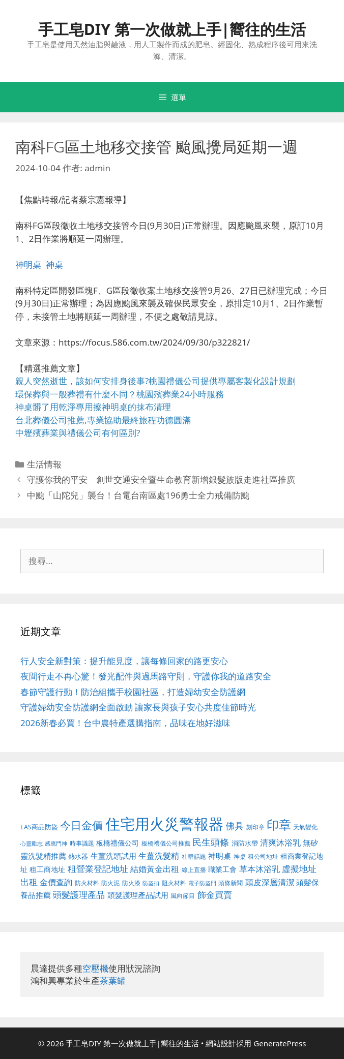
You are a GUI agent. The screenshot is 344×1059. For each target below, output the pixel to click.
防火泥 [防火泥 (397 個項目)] (110, 883)
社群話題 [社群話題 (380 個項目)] (194, 856)
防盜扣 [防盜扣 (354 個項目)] (150, 883)
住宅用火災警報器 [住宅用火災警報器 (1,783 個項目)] (164, 824)
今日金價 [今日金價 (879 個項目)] (81, 825)
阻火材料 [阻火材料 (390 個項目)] (174, 883)
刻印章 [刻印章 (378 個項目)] (255, 827)
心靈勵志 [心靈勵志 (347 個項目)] (31, 843)
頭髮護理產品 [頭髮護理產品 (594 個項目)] (79, 894)
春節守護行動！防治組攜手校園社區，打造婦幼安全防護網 (132, 692)
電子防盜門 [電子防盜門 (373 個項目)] (202, 883)
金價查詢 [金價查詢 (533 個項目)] (56, 882)
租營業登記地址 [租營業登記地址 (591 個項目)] (98, 869)
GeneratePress (279, 1043)
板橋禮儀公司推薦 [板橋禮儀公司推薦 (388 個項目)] (165, 843)
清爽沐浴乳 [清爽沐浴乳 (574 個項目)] (280, 842)
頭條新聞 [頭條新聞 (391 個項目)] (230, 883)
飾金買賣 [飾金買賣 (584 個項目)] (214, 894)
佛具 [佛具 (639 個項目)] (234, 826)
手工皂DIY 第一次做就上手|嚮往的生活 (172, 29)
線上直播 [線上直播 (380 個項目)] (194, 869)
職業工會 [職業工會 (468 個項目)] (222, 869)
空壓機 (95, 968)
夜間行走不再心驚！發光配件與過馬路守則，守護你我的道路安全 (145, 676)
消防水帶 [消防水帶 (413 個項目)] (245, 843)
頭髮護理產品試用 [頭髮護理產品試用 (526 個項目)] (137, 895)
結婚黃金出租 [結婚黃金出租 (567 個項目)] (154, 869)
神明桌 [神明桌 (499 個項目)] (219, 856)
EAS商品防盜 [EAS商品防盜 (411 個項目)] (39, 827)
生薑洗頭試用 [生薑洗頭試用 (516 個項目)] (113, 856)
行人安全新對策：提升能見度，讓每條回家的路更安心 (124, 661)
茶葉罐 (113, 980)
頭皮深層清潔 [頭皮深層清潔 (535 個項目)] (269, 882)
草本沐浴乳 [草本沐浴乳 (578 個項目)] (259, 869)
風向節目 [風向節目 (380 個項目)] (182, 895)
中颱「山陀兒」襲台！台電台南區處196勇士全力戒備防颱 (138, 495)
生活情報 (44, 464)
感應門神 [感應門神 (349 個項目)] (56, 843)
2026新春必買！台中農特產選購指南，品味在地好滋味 (125, 723)
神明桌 (28, 264)
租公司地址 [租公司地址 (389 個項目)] (263, 856)
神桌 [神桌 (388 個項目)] (240, 856)
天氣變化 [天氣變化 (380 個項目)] (305, 827)
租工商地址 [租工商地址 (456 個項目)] (47, 869)
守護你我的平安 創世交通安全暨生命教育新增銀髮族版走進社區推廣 (161, 479)
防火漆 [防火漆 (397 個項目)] (131, 883)
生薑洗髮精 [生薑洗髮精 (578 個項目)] (158, 855)
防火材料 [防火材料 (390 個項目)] (87, 883)
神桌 (54, 264)
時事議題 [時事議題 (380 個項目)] (82, 843)
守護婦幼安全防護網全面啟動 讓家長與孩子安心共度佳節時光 (138, 707)
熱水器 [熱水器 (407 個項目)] (78, 856)
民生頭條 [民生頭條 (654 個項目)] (210, 842)
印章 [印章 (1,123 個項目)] (279, 824)
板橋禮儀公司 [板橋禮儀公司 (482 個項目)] (117, 843)
